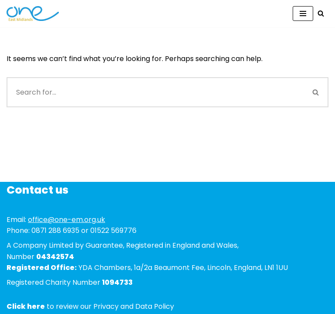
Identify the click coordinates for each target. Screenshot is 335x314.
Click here (26, 306)
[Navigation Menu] (303, 13)
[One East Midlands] (33, 13)
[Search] (321, 13)
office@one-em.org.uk (66, 220)
